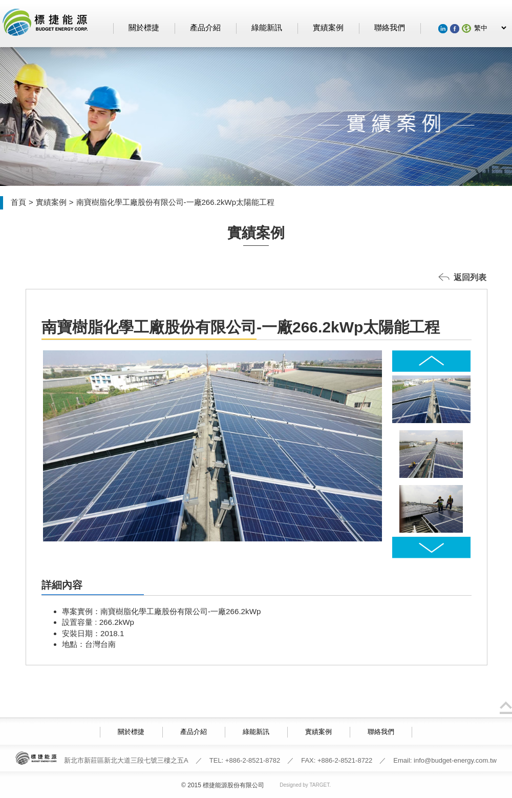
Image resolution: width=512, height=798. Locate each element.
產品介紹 (205, 27)
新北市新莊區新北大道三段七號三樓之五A (126, 760)
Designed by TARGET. (305, 785)
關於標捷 (144, 27)
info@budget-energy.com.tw (455, 760)
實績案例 (328, 27)
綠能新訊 (266, 27)
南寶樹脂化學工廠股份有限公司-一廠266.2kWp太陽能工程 (175, 202)
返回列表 (470, 277)
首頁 (18, 202)
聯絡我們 (389, 27)
